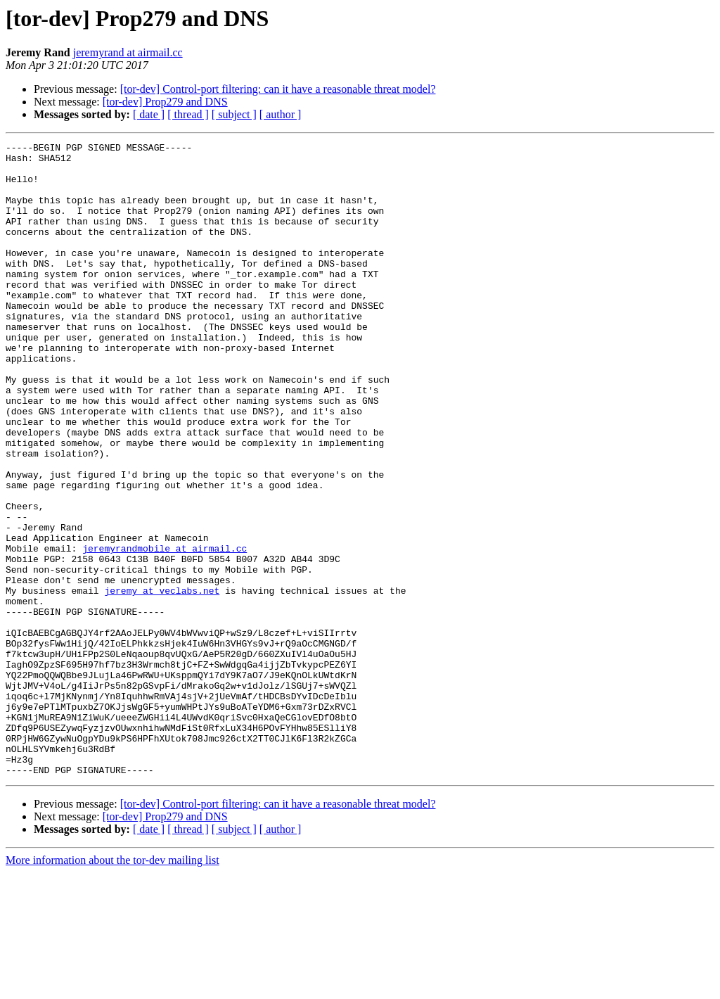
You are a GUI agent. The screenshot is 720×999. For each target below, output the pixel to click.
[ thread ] (188, 114)
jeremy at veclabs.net (161, 681)
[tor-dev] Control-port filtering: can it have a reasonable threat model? (278, 89)
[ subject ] (234, 114)
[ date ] (149, 114)
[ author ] (280, 114)
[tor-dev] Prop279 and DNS (165, 102)
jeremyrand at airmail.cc (128, 52)
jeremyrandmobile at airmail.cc (164, 630)
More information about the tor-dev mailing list (112, 987)
